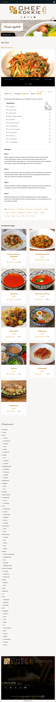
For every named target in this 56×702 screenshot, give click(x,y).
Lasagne (5, 511)
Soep (5, 585)
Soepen (4, 579)
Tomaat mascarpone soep (42, 294)
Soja (18, 216)
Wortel (32, 216)
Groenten (13, 212)
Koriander (35, 212)
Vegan (3, 588)
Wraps (5, 449)
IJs (4, 625)
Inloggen (5, 2)
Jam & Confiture (7, 628)
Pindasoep (14, 368)
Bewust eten (29, 209)
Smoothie (6, 463)
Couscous (6, 537)
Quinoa (5, 543)
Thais (10, 93)
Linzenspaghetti (42, 368)
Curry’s (5, 500)
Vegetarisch (5, 591)
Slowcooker (6, 472)
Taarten (5, 645)
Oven (3, 506)
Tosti (5, 446)
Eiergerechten (5, 480)
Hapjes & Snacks (6, 494)
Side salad (6, 562)
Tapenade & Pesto (8, 565)
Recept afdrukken (7, 47)
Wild (3, 608)
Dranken (4, 455)
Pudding (6, 642)
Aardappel (4, 429)
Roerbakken (6, 469)
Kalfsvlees (6, 602)
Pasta (5, 528)
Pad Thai (7, 216)
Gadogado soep (42, 331)
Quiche (5, 520)
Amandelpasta (20, 209)
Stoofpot (6, 477)
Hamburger (6, 599)
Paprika (13, 216)
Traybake (6, 523)
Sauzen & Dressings (7, 568)
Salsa (5, 560)
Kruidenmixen (5, 497)
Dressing (6, 571)
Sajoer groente (14, 331)
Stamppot (6, 475)
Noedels (42, 212)
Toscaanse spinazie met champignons (13, 255)
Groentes (4, 492)
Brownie (6, 613)
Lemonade (6, 460)
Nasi (5, 540)
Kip (4, 489)
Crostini (6, 438)
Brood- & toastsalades (9, 554)
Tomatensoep (14, 294)
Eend (5, 486)
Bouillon (6, 582)
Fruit (5, 619)
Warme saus (6, 577)
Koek (5, 630)
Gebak (5, 622)
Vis (3, 594)
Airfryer (4, 432)
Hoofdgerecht (25, 93)
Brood (3, 435)
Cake (5, 616)
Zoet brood (6, 452)
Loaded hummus (13, 405)
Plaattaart (6, 517)
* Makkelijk (38, 93)
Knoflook (29, 212)
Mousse (5, 633)
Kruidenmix (6, 503)
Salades (4, 551)
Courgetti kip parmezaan (42, 254)
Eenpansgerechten (6, 466)
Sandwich (6, 443)
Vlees (3, 596)
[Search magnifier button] (53, 19)
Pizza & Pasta (5, 526)
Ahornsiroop (11, 209)
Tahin (23, 216)
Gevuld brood (7, 440)
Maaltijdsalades (7, 557)
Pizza (5, 531)
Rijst (5, 545)
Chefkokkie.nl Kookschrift (24, 696)
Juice (5, 458)
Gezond (7, 212)
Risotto (5, 548)
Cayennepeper (37, 209)
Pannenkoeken (7, 639)
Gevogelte (4, 483)
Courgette (45, 209)
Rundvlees (6, 605)
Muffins (5, 636)
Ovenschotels (7, 514)
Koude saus (6, 574)
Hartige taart (7, 509)
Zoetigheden (5, 611)
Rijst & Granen (5, 534)
